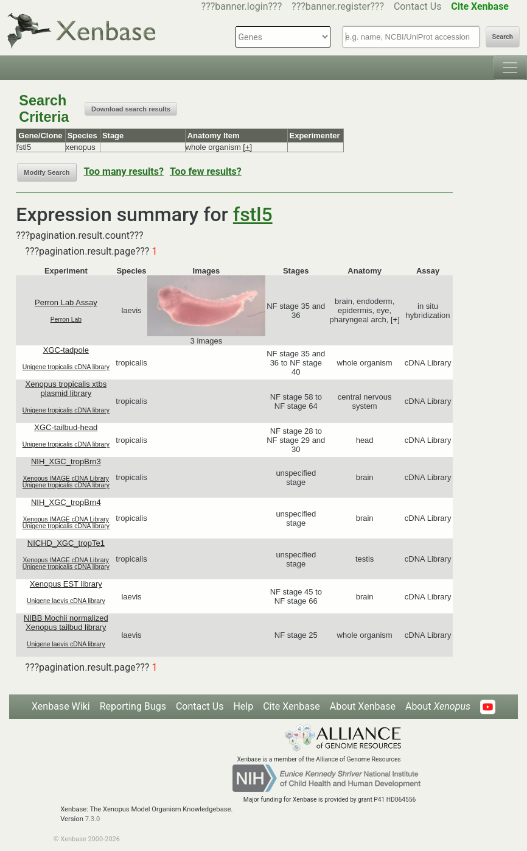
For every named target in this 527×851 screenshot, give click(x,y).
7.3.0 (92, 819)
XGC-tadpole (66, 350)
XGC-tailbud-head (65, 427)
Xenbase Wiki (61, 706)
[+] (247, 147)
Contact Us (418, 6)
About (437, 706)
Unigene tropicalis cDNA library (66, 367)
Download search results (130, 109)
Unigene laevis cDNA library (66, 601)
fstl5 (253, 214)
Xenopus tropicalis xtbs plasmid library (65, 389)
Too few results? (206, 171)
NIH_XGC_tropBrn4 (66, 502)
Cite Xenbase (291, 706)
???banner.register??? (337, 6)
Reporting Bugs (133, 706)
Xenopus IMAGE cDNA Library (66, 478)
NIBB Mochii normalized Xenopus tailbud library (66, 622)
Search (502, 37)
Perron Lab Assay (66, 302)
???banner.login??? (241, 6)
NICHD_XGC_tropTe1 (66, 543)
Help (243, 706)
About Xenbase (363, 706)
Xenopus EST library (66, 583)
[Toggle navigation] (510, 67)
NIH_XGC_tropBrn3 (66, 461)
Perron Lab (66, 319)
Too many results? (124, 171)
